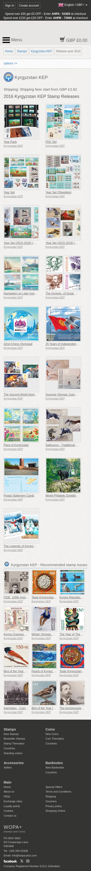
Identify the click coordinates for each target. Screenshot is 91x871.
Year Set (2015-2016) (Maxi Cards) (68, 243)
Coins (50, 729)
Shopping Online (55, 810)
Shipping (51, 796)
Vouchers (51, 801)
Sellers (8, 767)
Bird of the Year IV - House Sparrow (55, 708)
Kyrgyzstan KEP (41, 51)
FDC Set (51, 142)
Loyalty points (12, 806)
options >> (10, 63)
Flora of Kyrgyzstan (16, 445)
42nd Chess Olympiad (18, 344)
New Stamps (11, 734)
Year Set (9, 192)
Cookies (8, 810)
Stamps (22, 51)
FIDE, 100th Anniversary (19, 597)
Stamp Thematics (14, 743)
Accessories (14, 763)
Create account (29, 5)
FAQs (7, 796)
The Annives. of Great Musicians (67, 293)
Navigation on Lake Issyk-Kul (22, 293)
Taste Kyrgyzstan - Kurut (47, 597)
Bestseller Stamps (14, 738)
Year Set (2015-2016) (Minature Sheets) (29, 243)
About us (9, 791)
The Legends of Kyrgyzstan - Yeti (25, 546)
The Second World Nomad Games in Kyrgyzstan (35, 394)
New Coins (52, 734)
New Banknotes (55, 767)
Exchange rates (13, 801)
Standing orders (13, 753)
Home (9, 51)
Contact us (10, 815)
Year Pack (10, 142)
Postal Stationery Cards (19, 495)
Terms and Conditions (58, 791)
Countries (9, 748)
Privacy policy (54, 806)
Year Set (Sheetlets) (59, 192)
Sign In (9, 5)
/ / (72, 5)
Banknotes (54, 763)
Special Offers (54, 786)
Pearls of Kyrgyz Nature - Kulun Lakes (56, 671)
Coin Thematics (55, 738)
